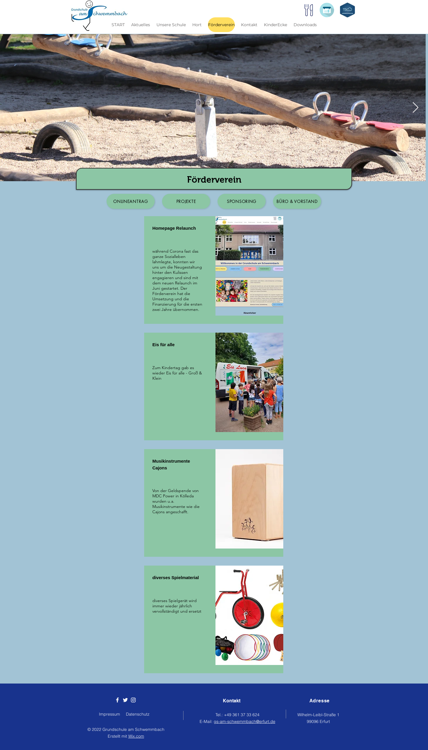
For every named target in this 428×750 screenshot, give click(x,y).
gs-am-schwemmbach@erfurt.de (244, 721)
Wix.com (136, 736)
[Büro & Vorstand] (297, 201)
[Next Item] (415, 108)
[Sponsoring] (242, 201)
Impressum (109, 714)
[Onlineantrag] (131, 201)
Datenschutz (137, 714)
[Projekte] (186, 201)
